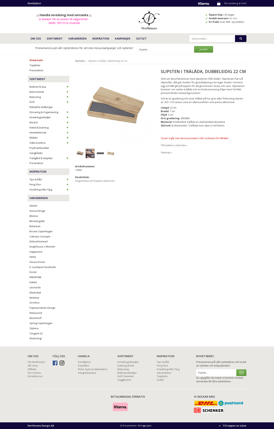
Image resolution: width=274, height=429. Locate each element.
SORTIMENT (55, 38)
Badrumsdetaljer (127, 372)
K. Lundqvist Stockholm (42, 267)
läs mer (233, 18)
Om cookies (34, 372)
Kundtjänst (84, 362)
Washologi (35, 338)
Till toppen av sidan (232, 425)
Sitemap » (166, 152)
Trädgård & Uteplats (49, 158)
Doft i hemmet (125, 376)
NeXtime (34, 297)
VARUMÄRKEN (77, 38)
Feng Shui (49, 184)
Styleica (33, 328)
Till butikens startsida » (174, 145)
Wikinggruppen (145, 425)
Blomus (33, 216)
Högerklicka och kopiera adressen (95, 180)
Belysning (49, 97)
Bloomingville (37, 221)
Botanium (35, 226)
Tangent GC (36, 333)
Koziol (33, 272)
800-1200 (169, 102)
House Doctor (37, 262)
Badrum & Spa (49, 86)
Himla (32, 257)
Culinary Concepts (39, 236)
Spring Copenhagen (41, 323)
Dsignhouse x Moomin (42, 246)
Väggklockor (124, 379)
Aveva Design (37, 211)
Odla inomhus (49, 142)
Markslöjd (35, 292)
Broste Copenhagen (41, 231)
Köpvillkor (83, 365)
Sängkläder (36, 153)
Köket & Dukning (49, 127)
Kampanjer (122, 38)
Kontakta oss (35, 376)
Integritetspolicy (87, 372)
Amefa (33, 205)
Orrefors (34, 302)
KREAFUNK (35, 277)
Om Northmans (36, 362)
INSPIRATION (100, 38)
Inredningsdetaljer (49, 117)
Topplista (34, 65)
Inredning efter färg (49, 189)
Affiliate (32, 369)
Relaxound (35, 313)
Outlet (141, 38)
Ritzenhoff (35, 318)
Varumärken (164, 372)
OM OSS (35, 38)
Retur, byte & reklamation (92, 369)
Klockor (49, 122)
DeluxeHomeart (38, 241)
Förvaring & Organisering (49, 112)
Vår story (33, 365)
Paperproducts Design (42, 307)
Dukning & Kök (125, 365)
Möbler (49, 137)
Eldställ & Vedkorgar (41, 107)
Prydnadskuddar (39, 148)
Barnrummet (49, 92)
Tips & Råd (49, 179)
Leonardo (35, 287)
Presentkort (36, 70)
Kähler (33, 282)
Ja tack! (204, 49)
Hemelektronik (49, 132)
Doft (49, 102)
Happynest (35, 251)
